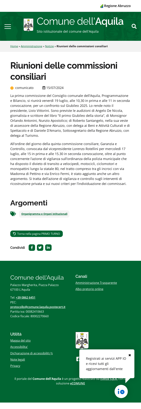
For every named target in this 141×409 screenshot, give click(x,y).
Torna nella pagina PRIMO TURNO (38, 240)
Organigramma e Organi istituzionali (44, 220)
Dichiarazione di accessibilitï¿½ (31, 360)
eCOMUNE (77, 390)
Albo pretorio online (89, 296)
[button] (7, 29)
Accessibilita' (19, 353)
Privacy (15, 372)
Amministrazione (31, 53)
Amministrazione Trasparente (96, 289)
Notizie (49, 53)
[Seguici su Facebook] (78, 365)
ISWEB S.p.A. (109, 385)
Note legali (17, 366)
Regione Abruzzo (115, 6)
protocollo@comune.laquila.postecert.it (37, 313)
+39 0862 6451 (25, 304)
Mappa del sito (20, 347)
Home (14, 53)
